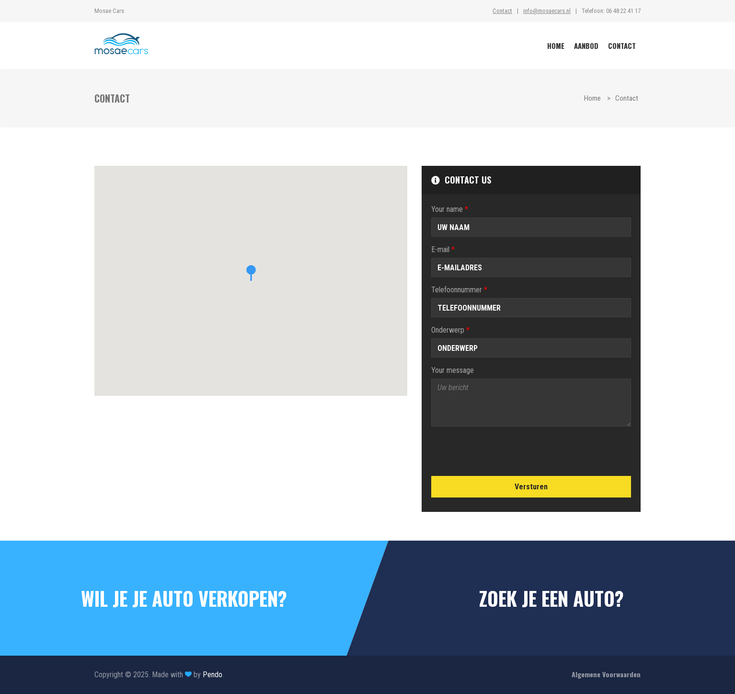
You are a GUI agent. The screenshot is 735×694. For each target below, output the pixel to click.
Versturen (531, 486)
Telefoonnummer (459, 289)
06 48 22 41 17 (623, 10)
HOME (555, 45)
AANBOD (586, 45)
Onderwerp (450, 330)
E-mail (443, 249)
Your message (452, 370)
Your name (449, 209)
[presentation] (504, 452)
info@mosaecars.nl (547, 10)
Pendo (212, 674)
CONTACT (622, 45)
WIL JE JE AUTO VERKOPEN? (184, 598)
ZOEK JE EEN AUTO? (551, 598)
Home (592, 98)
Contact (502, 10)
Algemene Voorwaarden (606, 674)
